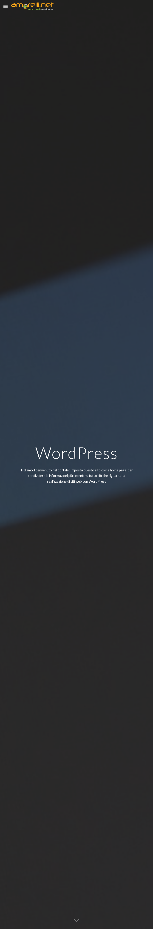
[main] (76, 452)
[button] (5, 6)
